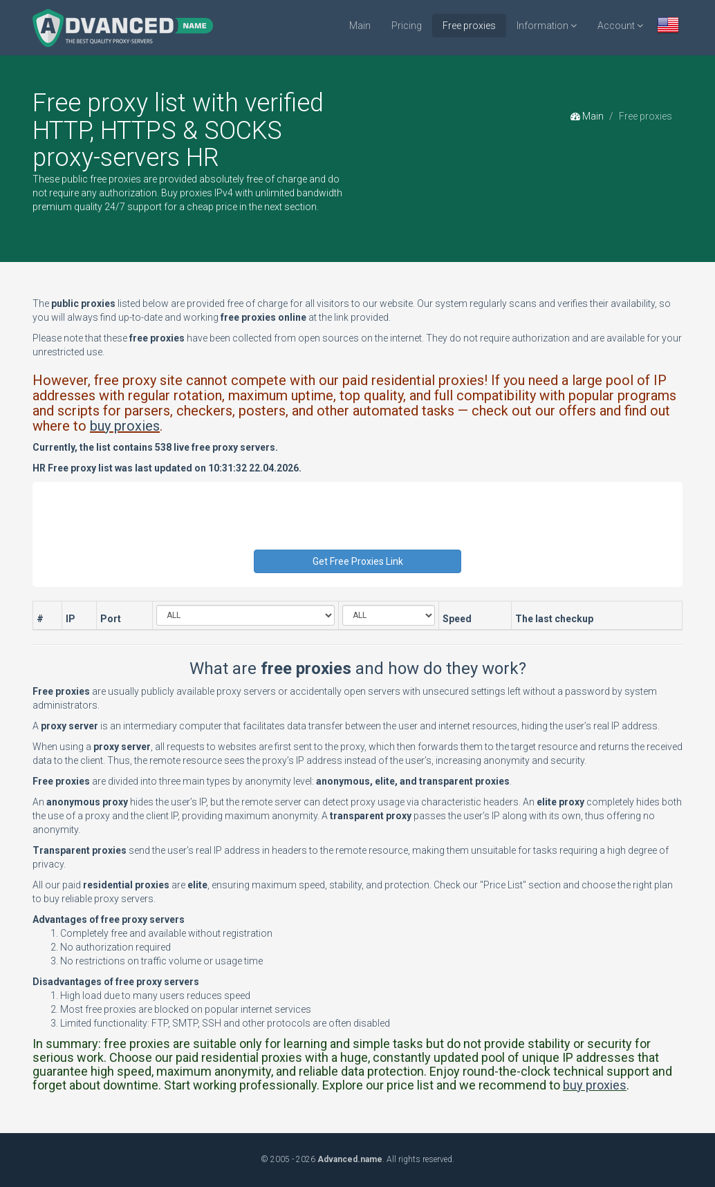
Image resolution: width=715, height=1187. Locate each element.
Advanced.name (349, 1159)
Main (360, 25)
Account (620, 25)
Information (547, 25)
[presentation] (359, 523)
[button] (667, 26)
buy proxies (125, 426)
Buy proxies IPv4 (197, 192)
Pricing (406, 25)
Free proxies (469, 25)
